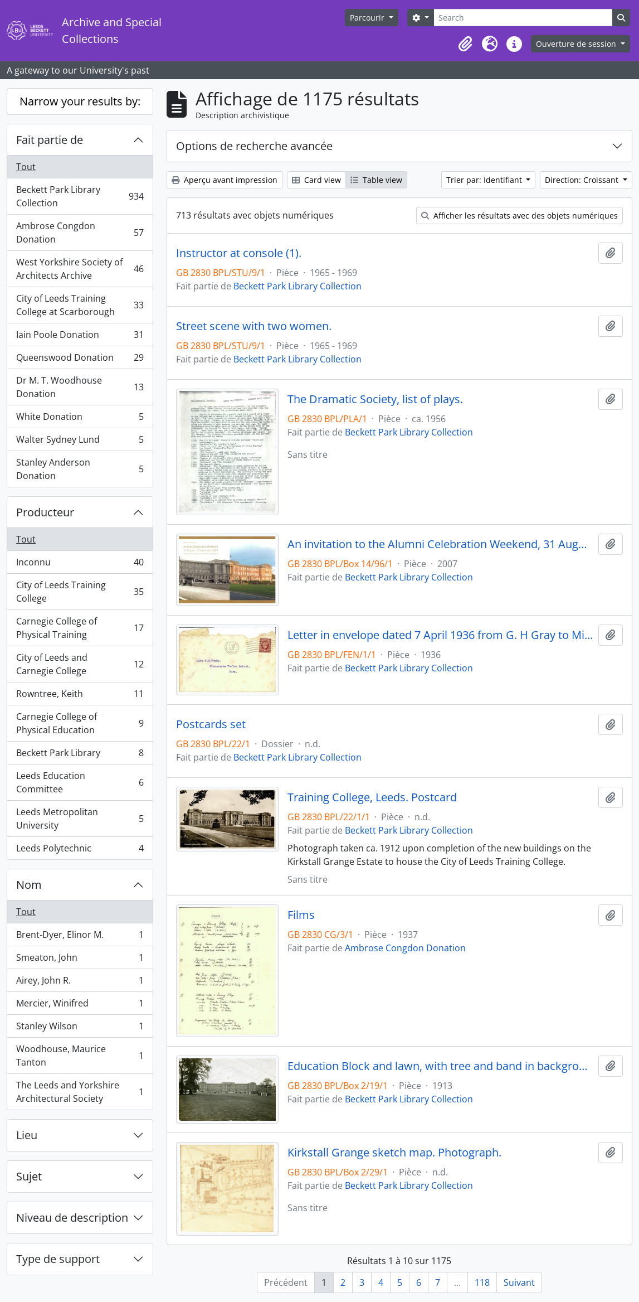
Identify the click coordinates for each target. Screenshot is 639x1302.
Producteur (45, 512)
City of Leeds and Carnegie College (80, 664)
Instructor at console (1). (238, 253)
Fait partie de (49, 139)
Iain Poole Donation (80, 337)
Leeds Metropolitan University (80, 818)
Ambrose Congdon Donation (80, 232)
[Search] (523, 17)
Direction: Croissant (583, 180)
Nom (29, 884)
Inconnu (80, 564)
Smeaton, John (80, 960)
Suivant (519, 1282)
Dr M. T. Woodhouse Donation (80, 387)
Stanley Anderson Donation (80, 469)
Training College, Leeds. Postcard (372, 797)
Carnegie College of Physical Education (80, 723)
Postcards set (211, 724)
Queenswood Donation (80, 360)
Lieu (26, 1135)
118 (482, 1282)
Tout (26, 167)
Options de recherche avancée (254, 145)
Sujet (29, 1176)
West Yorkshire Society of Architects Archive (80, 269)
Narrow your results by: (79, 101)
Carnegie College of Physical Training (80, 628)
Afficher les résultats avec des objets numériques (519, 215)
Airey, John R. (80, 983)
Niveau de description (72, 1217)
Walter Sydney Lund (80, 442)
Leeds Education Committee (80, 782)
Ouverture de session (577, 43)
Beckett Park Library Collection (80, 196)
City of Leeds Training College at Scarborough (80, 305)
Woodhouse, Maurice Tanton (80, 1055)
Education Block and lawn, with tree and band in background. (440, 1066)
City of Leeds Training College (80, 591)
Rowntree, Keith (80, 696)
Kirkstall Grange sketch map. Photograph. (394, 1152)
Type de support (58, 1258)
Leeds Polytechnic (80, 850)
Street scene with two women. (253, 326)
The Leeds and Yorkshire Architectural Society (80, 1092)
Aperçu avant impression (224, 180)
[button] (465, 44)
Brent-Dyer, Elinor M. (80, 937)
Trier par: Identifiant (485, 180)
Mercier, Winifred (80, 1005)
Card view (316, 180)
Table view (376, 180)
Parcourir (368, 17)
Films (301, 915)
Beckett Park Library (80, 755)
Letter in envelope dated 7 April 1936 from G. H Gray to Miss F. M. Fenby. (440, 635)
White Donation (80, 419)
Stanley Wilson (80, 1028)
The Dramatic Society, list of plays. (375, 399)
